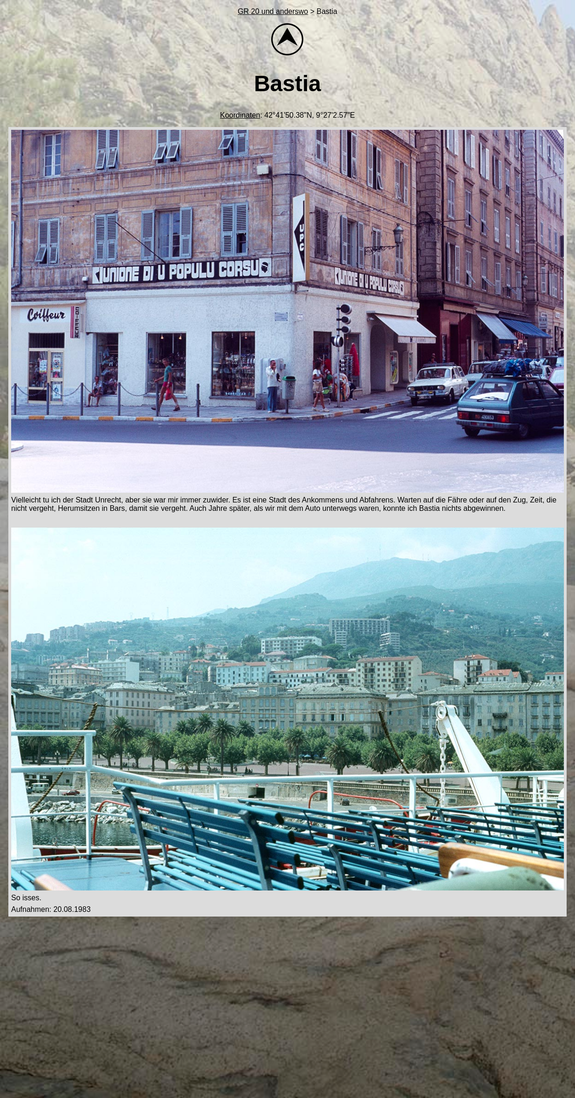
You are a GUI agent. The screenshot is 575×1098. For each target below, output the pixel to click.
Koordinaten (240, 115)
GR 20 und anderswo (273, 11)
